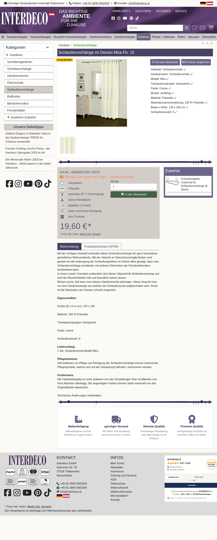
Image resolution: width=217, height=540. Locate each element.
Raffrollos (13, 96)
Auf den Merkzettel (165, 62)
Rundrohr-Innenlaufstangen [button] (70, 37)
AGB (113, 479)
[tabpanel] (108, 324)
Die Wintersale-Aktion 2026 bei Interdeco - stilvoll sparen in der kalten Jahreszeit (28, 163)
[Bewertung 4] (193, 480)
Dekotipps (143, 11)
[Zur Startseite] (27, 459)
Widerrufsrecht (119, 487)
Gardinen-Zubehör (21, 117)
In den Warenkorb (133, 194)
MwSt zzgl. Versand (90, 234)
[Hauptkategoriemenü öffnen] (2, 37)
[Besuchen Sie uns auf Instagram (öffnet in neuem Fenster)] (118, 18)
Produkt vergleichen (196, 62)
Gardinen (14, 55)
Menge (115, 181)
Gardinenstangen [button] (17, 37)
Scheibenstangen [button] (124, 37)
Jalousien (193, 37)
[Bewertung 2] (190, 480)
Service (181, 11)
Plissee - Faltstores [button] (163, 37)
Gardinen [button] (143, 37)
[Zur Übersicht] (207, 43)
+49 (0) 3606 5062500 (96, 3)
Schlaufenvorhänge (20, 89)
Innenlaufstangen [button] (40, 37)
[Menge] (134, 186)
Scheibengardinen (19, 62)
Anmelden (121, 11)
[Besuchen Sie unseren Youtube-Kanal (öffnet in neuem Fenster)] (125, 18)
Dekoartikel (209, 37)
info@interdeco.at (139, 3)
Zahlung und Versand (123, 475)
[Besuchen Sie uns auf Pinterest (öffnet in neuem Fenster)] (131, 18)
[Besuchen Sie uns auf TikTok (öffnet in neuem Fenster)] (137, 18)
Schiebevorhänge (19, 69)
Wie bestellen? (119, 495)
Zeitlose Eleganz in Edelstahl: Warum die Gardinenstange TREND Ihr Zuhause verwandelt (27, 137)
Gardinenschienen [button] (101, 37)
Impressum (117, 471)
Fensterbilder (16, 110)
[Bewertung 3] (192, 480)
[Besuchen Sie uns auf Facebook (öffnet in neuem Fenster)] (113, 18)
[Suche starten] (186, 28)
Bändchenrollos (18, 103)
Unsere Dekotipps (29, 127)
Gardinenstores (17, 75)
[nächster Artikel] (211, 43)
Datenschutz (118, 483)
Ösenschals (15, 82)
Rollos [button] (181, 37)
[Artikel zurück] (203, 43)
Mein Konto (117, 463)
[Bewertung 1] (188, 480)
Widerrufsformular (121, 491)
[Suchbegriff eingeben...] (155, 28)
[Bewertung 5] (195, 480)
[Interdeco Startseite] (24, 18)
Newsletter (117, 467)
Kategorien (27, 47)
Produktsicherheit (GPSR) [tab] (101, 246)
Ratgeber (163, 11)
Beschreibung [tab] (69, 246)
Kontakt (115, 499)
